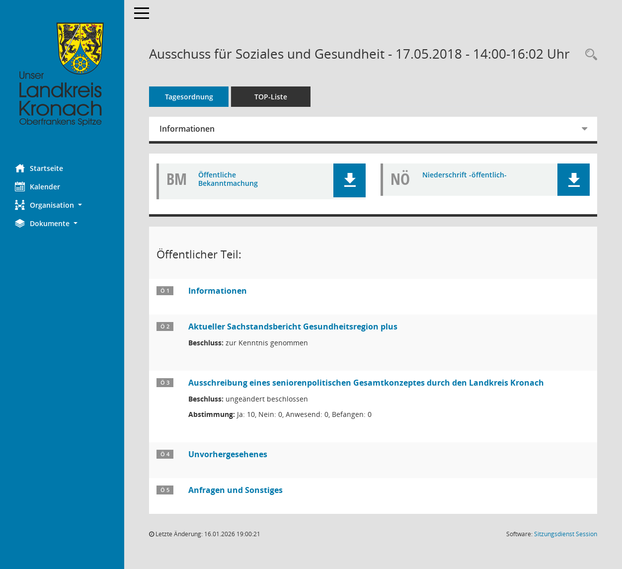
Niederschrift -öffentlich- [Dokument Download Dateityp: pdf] (464, 175)
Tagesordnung (189, 96)
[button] (62, 205)
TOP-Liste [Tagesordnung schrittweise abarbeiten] (270, 96)
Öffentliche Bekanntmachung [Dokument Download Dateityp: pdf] (228, 179)
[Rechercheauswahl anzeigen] (588, 55)
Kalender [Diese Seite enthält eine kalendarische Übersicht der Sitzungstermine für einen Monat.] (37, 186)
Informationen (187, 128)
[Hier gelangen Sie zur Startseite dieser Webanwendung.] (62, 74)
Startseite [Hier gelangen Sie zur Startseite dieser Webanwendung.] (39, 168)
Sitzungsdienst (565, 534)
